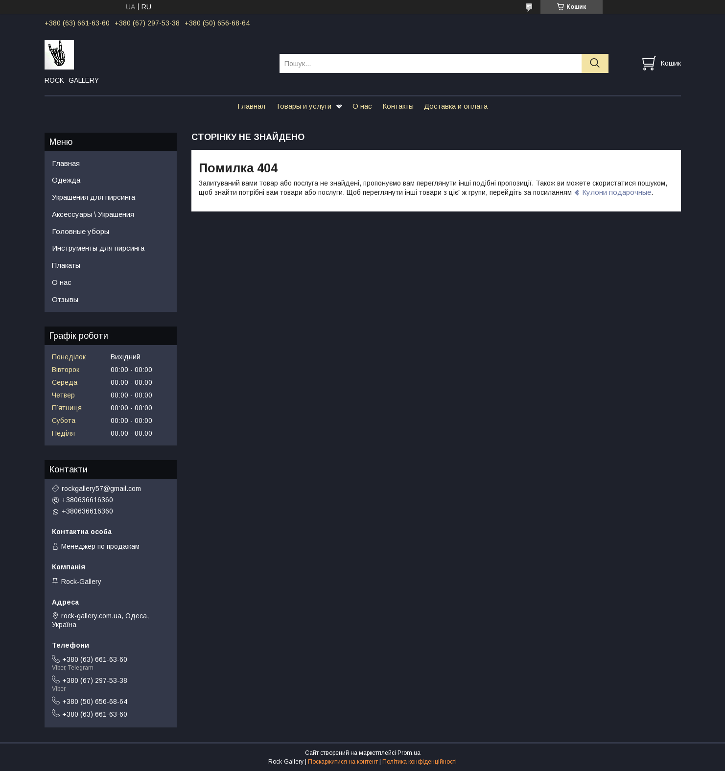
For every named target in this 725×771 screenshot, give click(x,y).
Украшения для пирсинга (93, 197)
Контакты (398, 106)
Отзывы (65, 299)
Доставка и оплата (456, 106)
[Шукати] (595, 63)
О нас (362, 106)
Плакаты (66, 265)
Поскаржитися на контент (343, 761)
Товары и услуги (303, 106)
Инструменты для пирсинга (98, 248)
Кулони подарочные (616, 192)
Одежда (66, 180)
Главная (251, 106)
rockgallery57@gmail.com (101, 488)
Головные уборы (80, 231)
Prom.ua (409, 752)
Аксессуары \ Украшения (93, 214)
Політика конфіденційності (419, 761)
